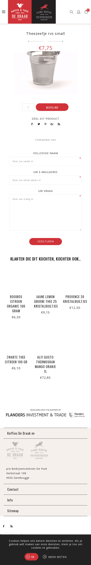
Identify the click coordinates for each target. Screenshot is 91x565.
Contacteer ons (45, 139)
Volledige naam (45, 153)
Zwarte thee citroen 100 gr (16, 359)
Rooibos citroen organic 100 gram (16, 303)
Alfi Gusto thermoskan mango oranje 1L (45, 364)
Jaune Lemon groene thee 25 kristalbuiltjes (45, 301)
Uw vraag (45, 191)
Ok (32, 557)
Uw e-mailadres (45, 172)
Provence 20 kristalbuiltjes (74, 299)
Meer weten (57, 557)
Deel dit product (45, 118)
